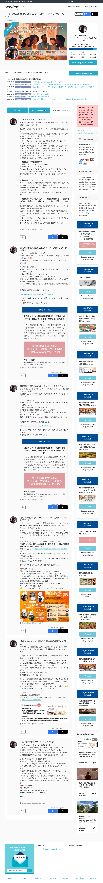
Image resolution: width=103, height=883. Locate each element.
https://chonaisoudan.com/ (31, 694)
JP (69, 1)
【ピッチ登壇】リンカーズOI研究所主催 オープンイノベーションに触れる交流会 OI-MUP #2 (60, 78)
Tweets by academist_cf (51, 843)
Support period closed (82, 62)
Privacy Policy (51, 872)
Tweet (94, 14)
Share (87, 14)
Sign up (94, 6)
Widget (78, 14)
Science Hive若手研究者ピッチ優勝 (38, 90)
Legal (10, 872)
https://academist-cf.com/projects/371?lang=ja (36, 288)
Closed (88, 247)
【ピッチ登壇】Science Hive (40, 88)
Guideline (38, 872)
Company (93, 872)
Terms (24, 872)
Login (86, 6)
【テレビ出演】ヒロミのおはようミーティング (46, 76)
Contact (65, 872)
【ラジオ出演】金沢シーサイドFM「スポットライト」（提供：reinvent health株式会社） (59, 93)
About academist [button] (74, 6)
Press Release (79, 872)
